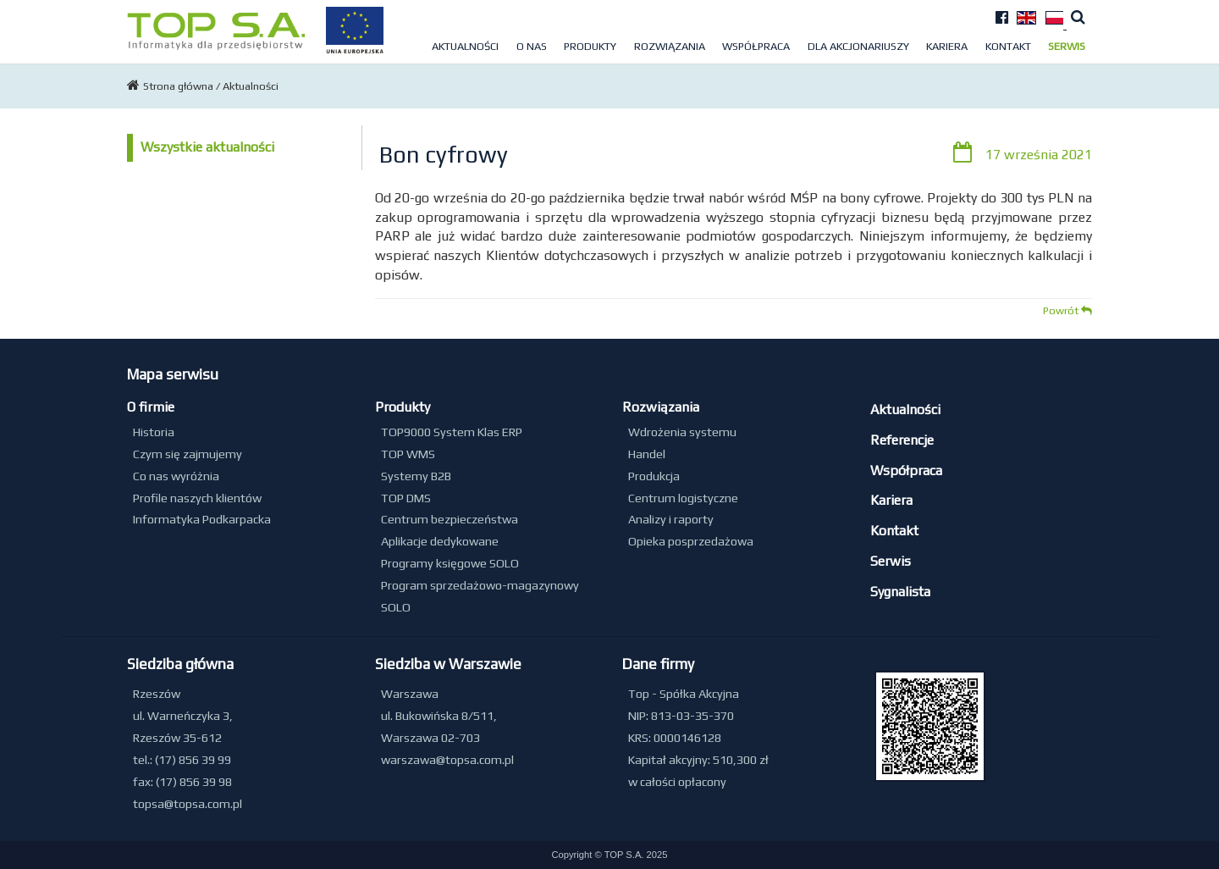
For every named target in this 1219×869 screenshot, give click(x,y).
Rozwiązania (669, 46)
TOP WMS (408, 454)
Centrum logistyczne (683, 498)
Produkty (590, 46)
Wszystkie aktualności (207, 147)
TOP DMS (406, 498)
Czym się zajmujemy (187, 454)
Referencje (902, 440)
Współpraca (756, 46)
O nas (531, 46)
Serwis (1066, 46)
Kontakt (1008, 46)
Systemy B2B (416, 476)
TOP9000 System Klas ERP (451, 432)
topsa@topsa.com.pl (187, 804)
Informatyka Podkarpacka (202, 519)
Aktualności (465, 46)
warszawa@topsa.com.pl (447, 760)
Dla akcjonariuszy (858, 46)
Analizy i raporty (671, 519)
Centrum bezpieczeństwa (449, 519)
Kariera (947, 46)
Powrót (1067, 310)
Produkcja (654, 476)
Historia (153, 432)
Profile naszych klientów (197, 498)
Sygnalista (900, 592)
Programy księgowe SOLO (450, 563)
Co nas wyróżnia (176, 476)
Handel (646, 454)
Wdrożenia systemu (682, 432)
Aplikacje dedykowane (440, 541)
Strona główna (179, 86)
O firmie (150, 407)
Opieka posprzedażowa (690, 541)
